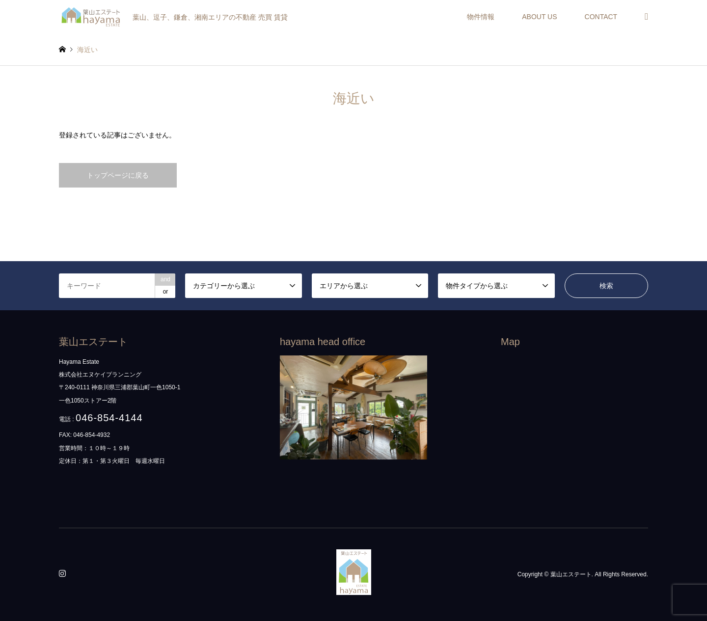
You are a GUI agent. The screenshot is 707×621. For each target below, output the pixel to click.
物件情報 (480, 17)
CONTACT (601, 17)
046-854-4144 (109, 417)
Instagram (64, 574)
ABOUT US (539, 17)
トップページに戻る (118, 175)
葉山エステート (571, 574)
